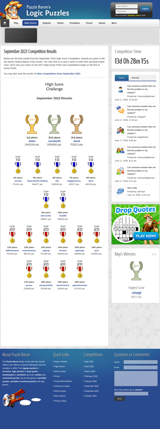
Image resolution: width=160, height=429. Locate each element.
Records (135, 78)
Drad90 (62, 215)
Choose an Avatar (62, 386)
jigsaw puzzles (30, 368)
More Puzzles (60, 391)
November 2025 (92, 391)
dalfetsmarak (12, 250)
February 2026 (91, 376)
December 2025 (92, 386)
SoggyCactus (74, 181)
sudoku (38, 375)
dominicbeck (62, 285)
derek (76, 141)
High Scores (30, 23)
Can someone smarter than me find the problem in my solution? (141, 89)
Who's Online (60, 371)
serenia (18, 181)
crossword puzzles (11, 378)
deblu (32, 141)
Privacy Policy (60, 401)
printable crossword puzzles (23, 381)
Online (60, 23)
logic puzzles (18, 371)
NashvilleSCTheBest (37, 181)
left (153, 254)
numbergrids (8, 375)
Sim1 (90, 181)
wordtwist (21, 375)
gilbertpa (79, 250)
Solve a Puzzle (60, 362)
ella (57, 181)
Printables (75, 23)
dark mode (132, 188)
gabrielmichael (79, 285)
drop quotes (32, 371)
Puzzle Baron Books (63, 381)
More (114, 23)
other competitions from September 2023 (58, 73)
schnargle (139, 293)
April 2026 (89, 366)
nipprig (46, 250)
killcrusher (46, 215)
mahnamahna (29, 250)
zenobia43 (54, 141)
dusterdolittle (46, 285)
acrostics (6, 371)
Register (47, 23)
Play (16, 23)
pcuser (29, 285)
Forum (89, 23)
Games (102, 23)
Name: (117, 362)
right (155, 254)
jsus (97, 250)
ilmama (63, 250)
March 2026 (90, 371)
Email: (116, 367)
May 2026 (89, 362)
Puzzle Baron (12, 362)
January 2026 (91, 381)
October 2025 (91, 396)
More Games (59, 396)
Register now (133, 15)
